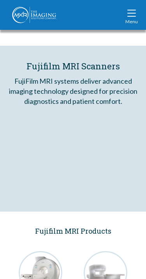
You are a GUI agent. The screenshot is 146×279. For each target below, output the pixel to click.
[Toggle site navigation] (131, 15)
